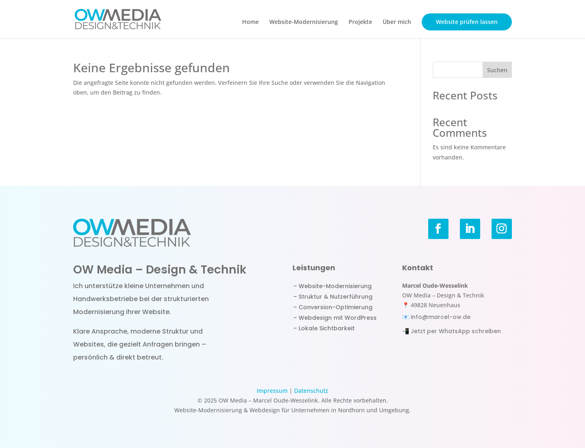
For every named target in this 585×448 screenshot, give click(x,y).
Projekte (360, 22)
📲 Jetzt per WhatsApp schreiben (451, 331)
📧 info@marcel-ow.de (436, 317)
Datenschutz (311, 390)
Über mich (397, 22)
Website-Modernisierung (303, 22)
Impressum (272, 390)
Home (250, 22)
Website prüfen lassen (467, 22)
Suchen (497, 70)
